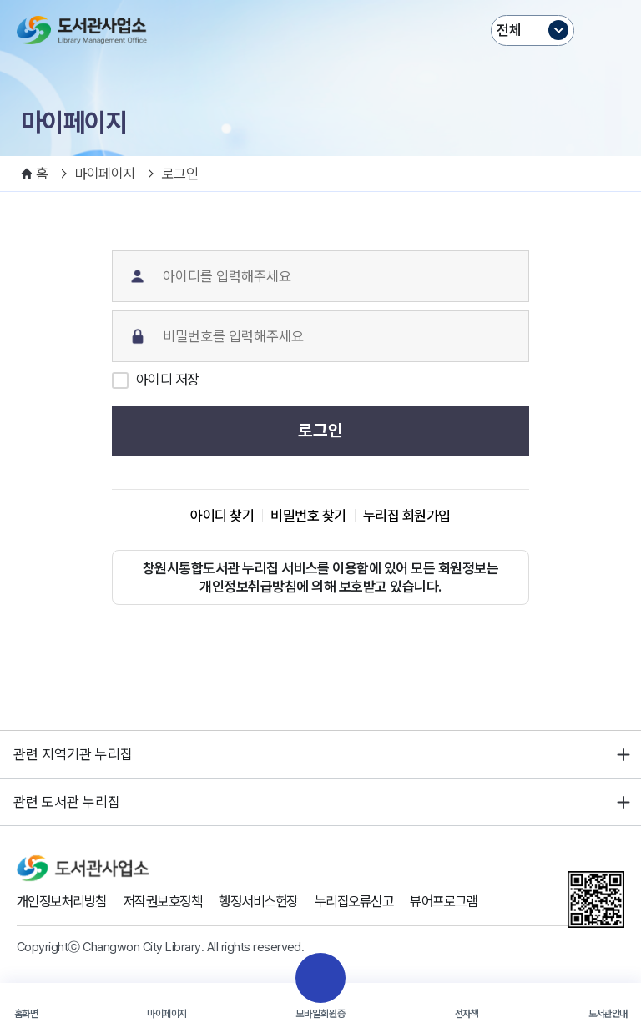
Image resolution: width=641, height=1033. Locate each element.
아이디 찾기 (222, 515)
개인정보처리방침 (65, 902)
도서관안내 (608, 1014)
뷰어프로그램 (470, 902)
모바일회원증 (320, 1014)
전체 (509, 30)
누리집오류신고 (375, 902)
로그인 (320, 431)
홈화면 (26, 1014)
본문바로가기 (321, 0)
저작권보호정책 (172, 902)
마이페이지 (166, 1014)
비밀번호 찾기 (308, 515)
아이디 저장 (167, 379)
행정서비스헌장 (273, 902)
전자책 (466, 1014)
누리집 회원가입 (407, 515)
